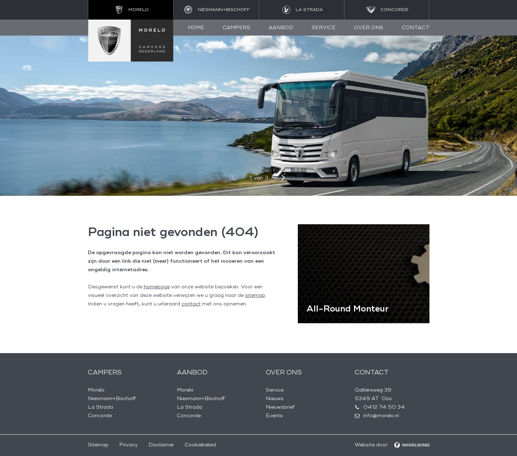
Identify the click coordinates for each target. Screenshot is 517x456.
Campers (236, 28)
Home (196, 28)
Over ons (368, 28)
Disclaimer (161, 445)
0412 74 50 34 (384, 407)
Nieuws (275, 398)
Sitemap (98, 445)
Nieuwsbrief (280, 407)
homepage (157, 287)
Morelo (96, 390)
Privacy (128, 445)
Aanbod (281, 28)
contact (191, 304)
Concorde (100, 416)
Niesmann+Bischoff (112, 398)
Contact (415, 28)
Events (274, 416)
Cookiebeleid (200, 445)
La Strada (100, 407)
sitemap (255, 295)
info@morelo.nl (381, 416)
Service (324, 28)
